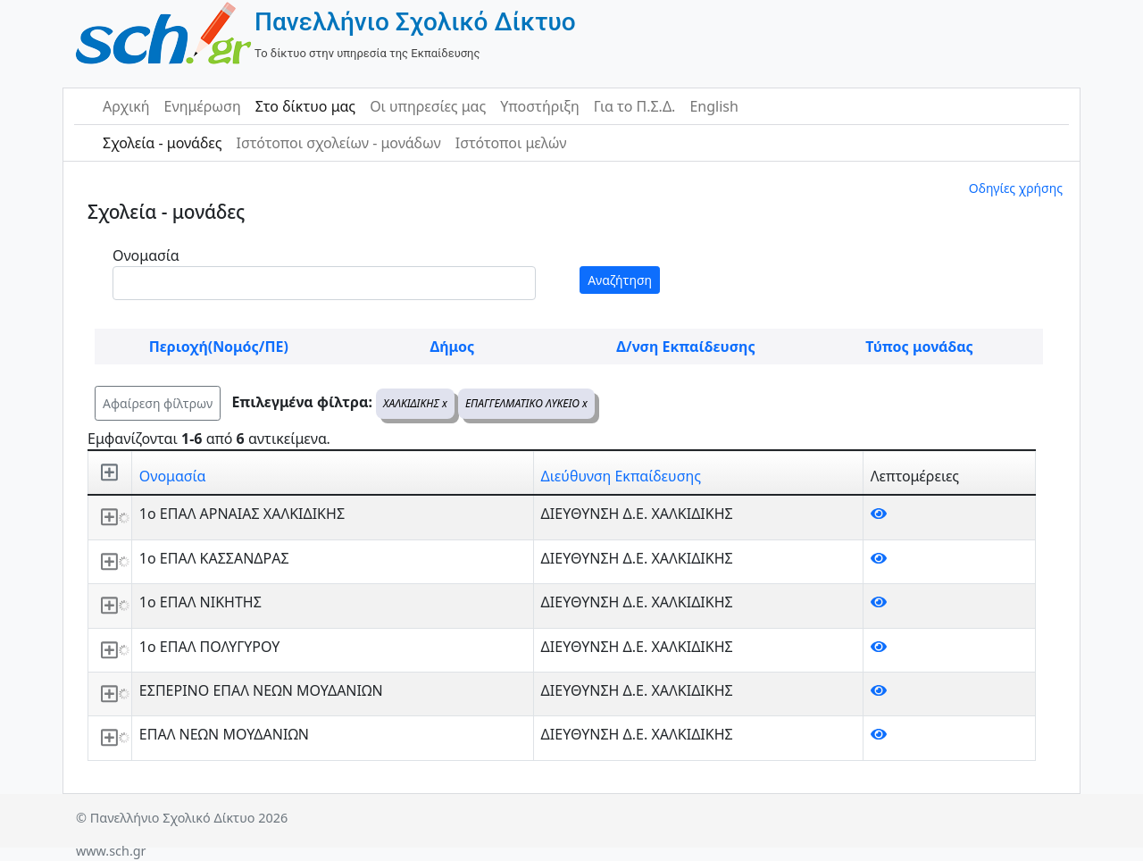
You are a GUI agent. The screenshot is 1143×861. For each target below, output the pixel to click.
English (713, 106)
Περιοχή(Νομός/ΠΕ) (218, 346)
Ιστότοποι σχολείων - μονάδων (338, 143)
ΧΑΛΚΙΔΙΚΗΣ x (415, 403)
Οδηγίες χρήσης (1016, 188)
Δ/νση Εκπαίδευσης (685, 346)
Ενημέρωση (202, 106)
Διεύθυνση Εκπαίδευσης (621, 476)
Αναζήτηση (620, 280)
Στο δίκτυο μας (305, 106)
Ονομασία (146, 255)
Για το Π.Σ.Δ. (635, 106)
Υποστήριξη (540, 106)
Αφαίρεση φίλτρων (158, 403)
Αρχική (126, 106)
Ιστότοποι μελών (511, 143)
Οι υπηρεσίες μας (428, 106)
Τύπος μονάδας (918, 346)
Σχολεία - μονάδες (162, 143)
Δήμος (452, 346)
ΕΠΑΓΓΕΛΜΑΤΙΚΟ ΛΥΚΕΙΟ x (526, 403)
